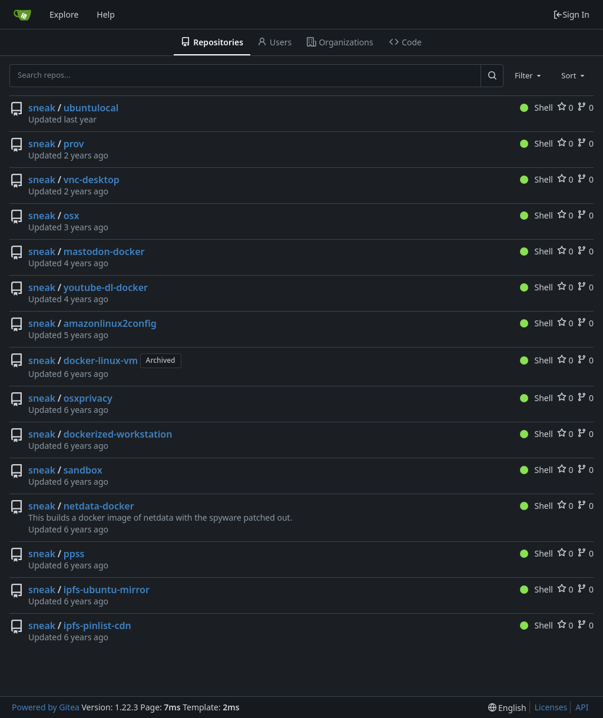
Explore (63, 14)
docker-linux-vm (101, 360)
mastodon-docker (104, 251)
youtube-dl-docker (106, 287)
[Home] (22, 14)
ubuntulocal (91, 108)
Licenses (551, 707)
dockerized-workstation (118, 434)
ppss (74, 554)
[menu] (507, 707)
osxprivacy (88, 398)
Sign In (571, 14)
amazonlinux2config (110, 323)
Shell (536, 107)
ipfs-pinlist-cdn (97, 625)
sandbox (83, 470)
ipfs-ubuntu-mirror (107, 589)
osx (71, 215)
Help (106, 14)
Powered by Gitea (45, 707)
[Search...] (492, 75)
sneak (41, 108)
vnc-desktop (92, 180)
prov (74, 144)
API (581, 707)
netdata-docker (99, 506)
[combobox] (529, 75)
